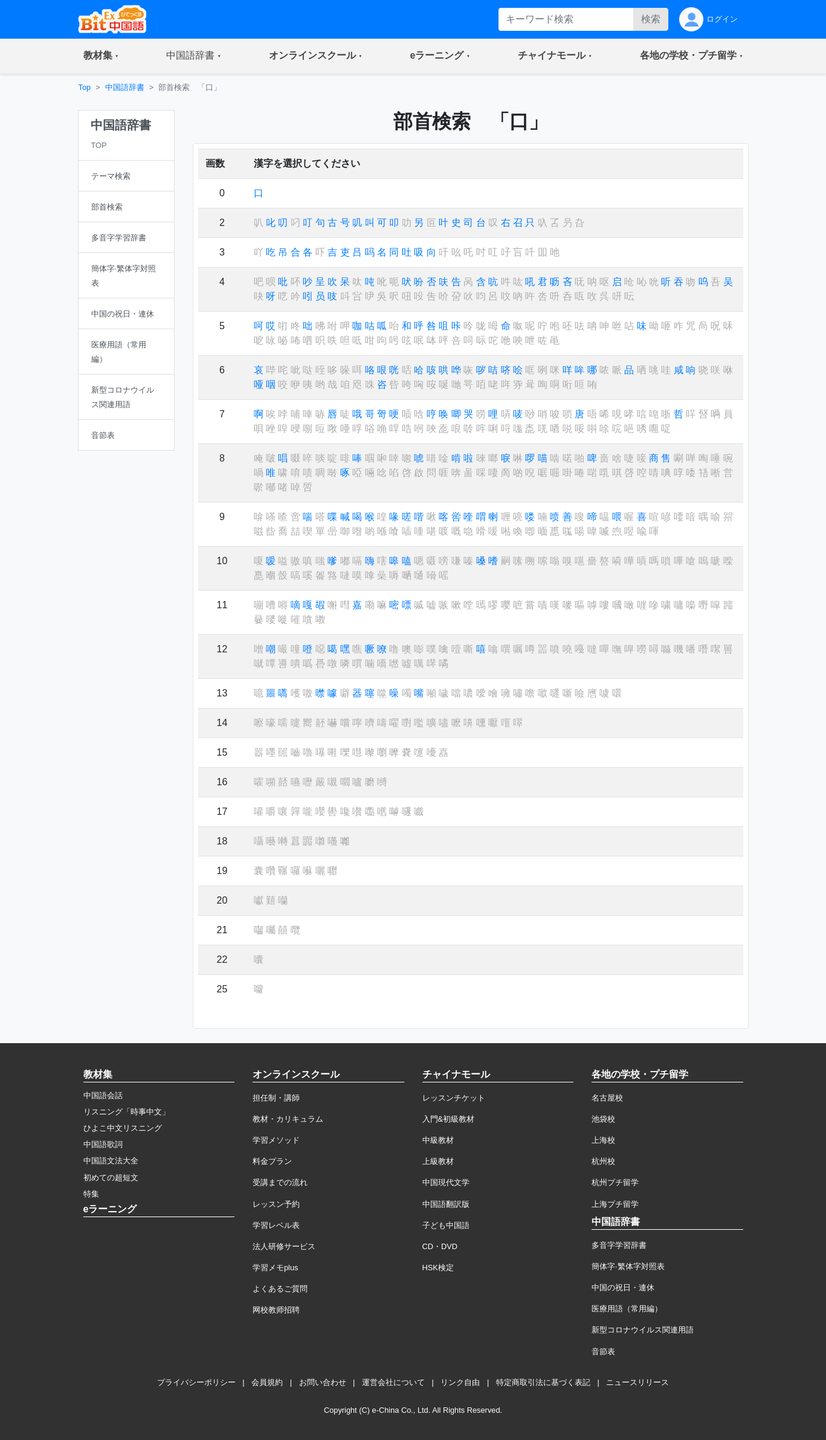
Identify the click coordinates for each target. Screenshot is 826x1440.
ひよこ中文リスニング (122, 1128)
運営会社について (393, 1382)
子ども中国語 (445, 1225)
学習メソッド (276, 1140)
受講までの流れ (280, 1182)
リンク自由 (460, 1382)
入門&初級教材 (448, 1118)
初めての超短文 (110, 1177)
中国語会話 (103, 1095)
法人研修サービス (284, 1246)
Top (85, 87)
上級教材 (438, 1161)
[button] (101, 56)
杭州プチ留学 (615, 1182)
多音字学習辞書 (619, 1245)
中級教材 (438, 1140)
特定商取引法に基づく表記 (543, 1382)
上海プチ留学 (615, 1204)
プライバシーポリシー (196, 1382)
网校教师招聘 (276, 1309)
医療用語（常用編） (627, 1308)
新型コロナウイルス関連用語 (643, 1329)
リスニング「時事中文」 (126, 1111)
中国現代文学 (445, 1182)
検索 (650, 19)
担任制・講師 (276, 1097)
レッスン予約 (276, 1204)
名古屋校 (607, 1097)
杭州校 (603, 1161)
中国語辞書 (124, 87)
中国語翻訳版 (445, 1204)
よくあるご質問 (280, 1288)
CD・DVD (440, 1246)
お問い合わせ (322, 1382)
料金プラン (272, 1161)
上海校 (603, 1140)
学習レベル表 (276, 1225)
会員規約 (267, 1382)
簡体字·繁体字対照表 (628, 1266)
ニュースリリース (637, 1382)
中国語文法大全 (110, 1160)
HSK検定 (438, 1267)
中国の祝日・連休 (623, 1287)
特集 (91, 1193)
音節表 (603, 1351)
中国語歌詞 (103, 1144)
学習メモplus (275, 1267)
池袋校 (603, 1118)
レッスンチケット (453, 1097)
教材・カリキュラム (288, 1118)
